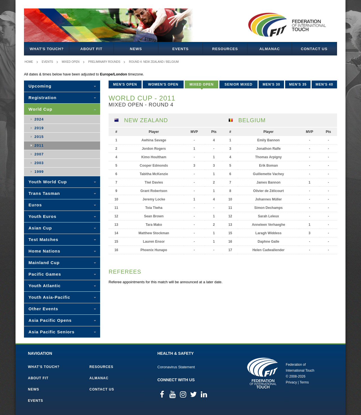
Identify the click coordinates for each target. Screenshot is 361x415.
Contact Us (314, 49)
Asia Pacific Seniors (51, 331)
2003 (39, 163)
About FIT (91, 49)
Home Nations (44, 251)
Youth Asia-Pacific (49, 297)
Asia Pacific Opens (50, 320)
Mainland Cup (44, 262)
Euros (35, 204)
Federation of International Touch (262, 373)
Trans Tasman (44, 193)
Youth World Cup (47, 181)
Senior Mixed (238, 84)
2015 (39, 137)
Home (29, 61)
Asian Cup (40, 228)
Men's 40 (324, 84)
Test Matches (43, 239)
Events (180, 49)
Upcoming (39, 86)
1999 (39, 171)
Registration (42, 97)
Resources (225, 49)
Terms (304, 382)
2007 (39, 154)
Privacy (291, 382)
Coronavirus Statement (176, 367)
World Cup (40, 109)
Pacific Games (44, 274)
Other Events (43, 308)
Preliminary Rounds (104, 61)
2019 (39, 128)
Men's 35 (298, 84)
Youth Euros (42, 216)
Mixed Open (71, 61)
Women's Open (163, 84)
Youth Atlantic (44, 285)
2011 (39, 145)
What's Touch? (46, 49)
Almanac (269, 49)
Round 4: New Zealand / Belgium (154, 61)
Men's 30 (271, 84)
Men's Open (125, 84)
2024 (39, 119)
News (136, 49)
